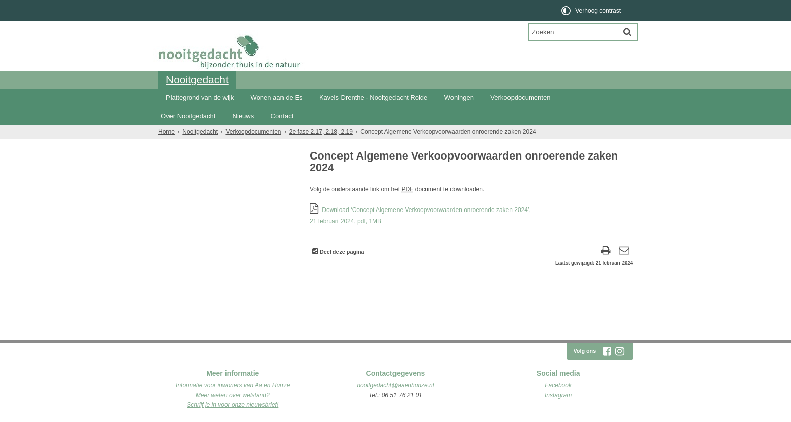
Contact (282, 116)
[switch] (592, 10)
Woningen (459, 97)
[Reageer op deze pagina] (623, 251)
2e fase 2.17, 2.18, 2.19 (321, 131)
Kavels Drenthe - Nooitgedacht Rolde (373, 97)
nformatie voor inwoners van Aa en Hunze (233, 385)
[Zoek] (627, 32)
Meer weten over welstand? (233, 395)
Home (166, 131)
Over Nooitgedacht (188, 116)
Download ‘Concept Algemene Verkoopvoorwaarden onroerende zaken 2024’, (471, 216)
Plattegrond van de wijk (200, 97)
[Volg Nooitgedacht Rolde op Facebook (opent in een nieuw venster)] (606, 351)
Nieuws (243, 116)
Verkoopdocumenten (520, 97)
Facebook (558, 385)
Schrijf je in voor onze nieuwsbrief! (232, 404)
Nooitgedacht (197, 79)
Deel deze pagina (341, 252)
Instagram (558, 395)
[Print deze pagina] (606, 251)
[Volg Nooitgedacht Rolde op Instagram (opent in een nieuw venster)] (619, 351)
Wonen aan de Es (277, 97)
